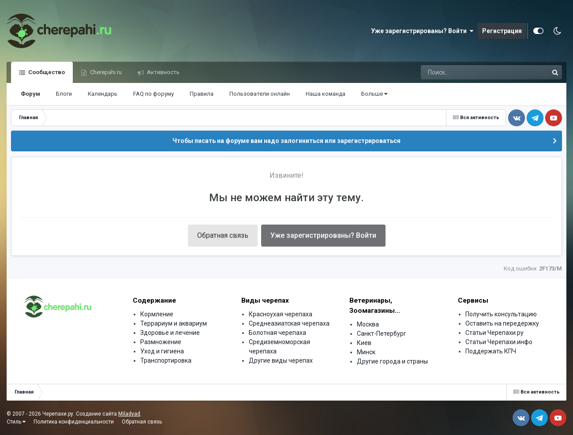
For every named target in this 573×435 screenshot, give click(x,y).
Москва (368, 324)
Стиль (16, 422)
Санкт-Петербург (381, 333)
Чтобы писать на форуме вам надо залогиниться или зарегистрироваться (286, 140)
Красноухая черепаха (280, 314)
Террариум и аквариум (173, 323)
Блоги (64, 93)
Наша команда (325, 93)
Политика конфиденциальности (74, 422)
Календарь (102, 93)
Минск (366, 352)
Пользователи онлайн (259, 93)
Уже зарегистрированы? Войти (422, 31)
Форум (30, 93)
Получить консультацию (501, 314)
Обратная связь (222, 235)
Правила (201, 93)
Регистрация (502, 30)
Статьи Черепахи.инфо (498, 341)
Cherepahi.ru (105, 72)
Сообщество (46, 72)
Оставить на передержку (502, 323)
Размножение (160, 341)
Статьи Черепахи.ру (494, 332)
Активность (163, 72)
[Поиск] (468, 72)
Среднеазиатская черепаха (289, 323)
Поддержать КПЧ (490, 351)
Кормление (156, 314)
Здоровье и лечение (170, 332)
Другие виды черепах (281, 360)
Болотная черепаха (277, 332)
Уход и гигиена (162, 351)
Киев (364, 342)
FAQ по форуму (153, 93)
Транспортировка (165, 360)
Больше (374, 93)
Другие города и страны (392, 361)
